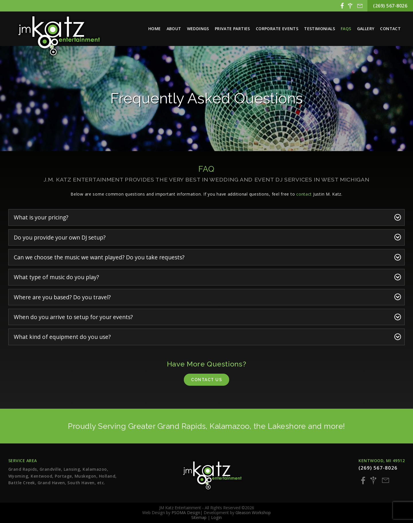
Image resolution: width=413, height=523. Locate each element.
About (174, 28)
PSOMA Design (186, 512)
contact (304, 194)
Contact (390, 28)
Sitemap (198, 517)
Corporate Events (277, 28)
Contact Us (206, 379)
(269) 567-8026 (390, 6)
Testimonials (319, 28)
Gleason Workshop (253, 512)
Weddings (198, 28)
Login (216, 517)
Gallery (366, 28)
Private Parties (232, 28)
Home (154, 28)
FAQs (346, 28)
